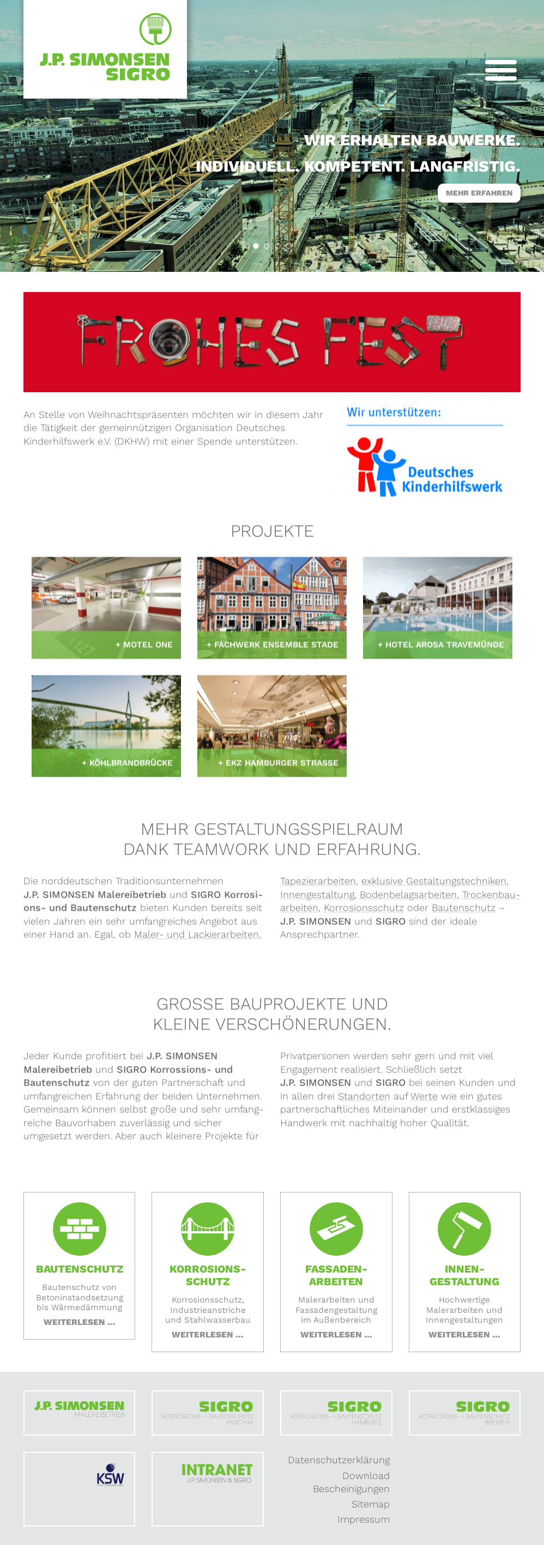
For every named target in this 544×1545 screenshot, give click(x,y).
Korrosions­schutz (364, 911)
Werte (424, 1099)
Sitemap (371, 1504)
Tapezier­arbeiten (318, 884)
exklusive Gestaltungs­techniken (433, 884)
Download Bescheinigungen (351, 1482)
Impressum (363, 1519)
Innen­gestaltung (317, 898)
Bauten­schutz (463, 911)
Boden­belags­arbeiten (408, 898)
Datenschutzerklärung (339, 1459)
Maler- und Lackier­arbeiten (196, 938)
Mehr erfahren (479, 192)
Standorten (364, 1099)
